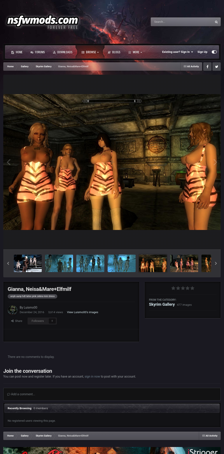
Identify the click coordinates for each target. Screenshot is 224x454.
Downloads (62, 52)
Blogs (114, 52)
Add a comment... (21, 394)
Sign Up (202, 52)
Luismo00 (30, 307)
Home (16, 52)
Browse (90, 52)
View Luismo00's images (82, 312)
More (135, 52)
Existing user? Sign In (177, 52)
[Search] (170, 21)
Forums (37, 52)
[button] (8, 263)
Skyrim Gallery (162, 304)
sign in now (92, 376)
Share (16, 321)
